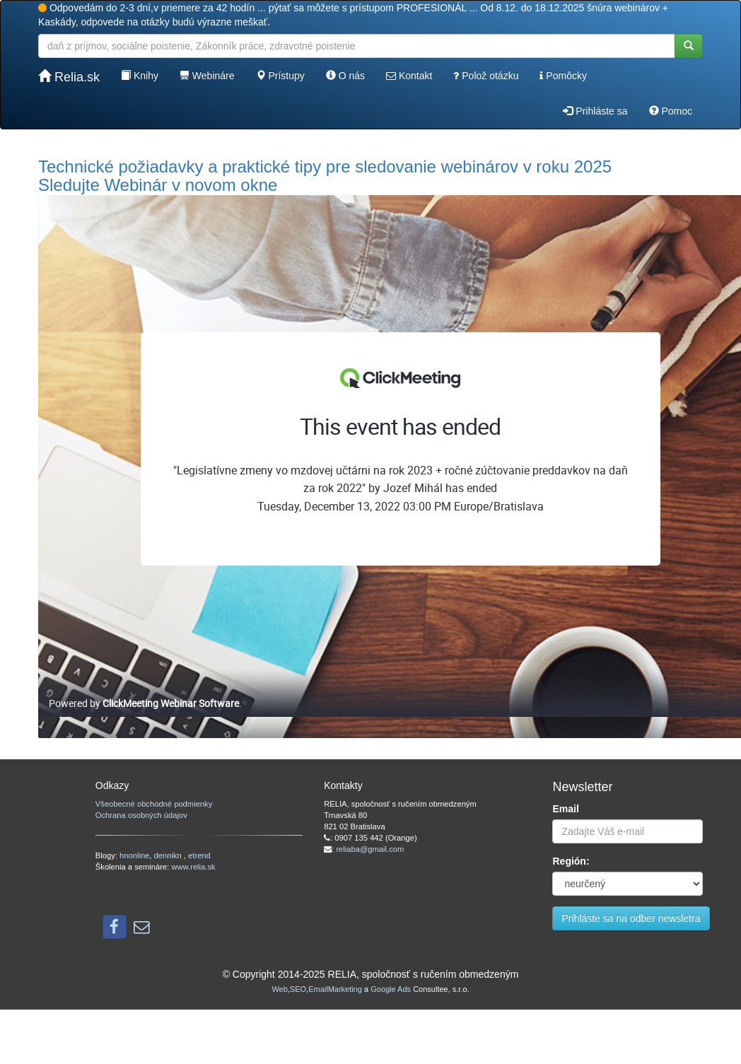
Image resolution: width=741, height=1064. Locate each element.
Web (279, 989)
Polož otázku (485, 75)
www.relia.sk (193, 867)
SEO (298, 989)
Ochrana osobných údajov (141, 815)
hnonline (134, 855)
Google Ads (390, 989)
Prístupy (280, 75)
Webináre (207, 75)
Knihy (139, 75)
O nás (345, 75)
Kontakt (409, 75)
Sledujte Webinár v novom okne (157, 184)
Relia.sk (69, 76)
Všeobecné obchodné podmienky (153, 804)
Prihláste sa (595, 111)
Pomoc (670, 111)
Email (565, 808)
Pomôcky (562, 75)
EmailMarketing (335, 989)
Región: (570, 861)
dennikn (169, 855)
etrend (199, 855)
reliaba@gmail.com (370, 849)
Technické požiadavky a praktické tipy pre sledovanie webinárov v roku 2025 (325, 166)
